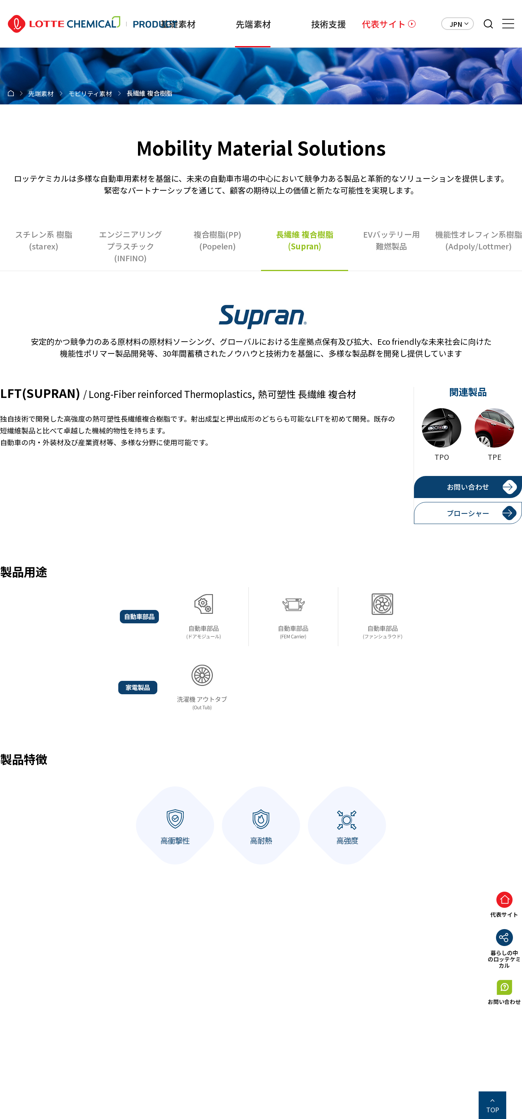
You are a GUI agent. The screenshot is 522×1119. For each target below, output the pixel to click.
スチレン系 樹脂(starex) (43, 240)
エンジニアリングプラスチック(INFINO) (130, 246)
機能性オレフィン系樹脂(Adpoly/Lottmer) (478, 240)
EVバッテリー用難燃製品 (391, 240)
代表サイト (384, 23)
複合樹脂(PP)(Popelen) (217, 240)
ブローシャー (468, 513)
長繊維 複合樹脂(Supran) (304, 240)
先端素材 (253, 23)
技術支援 (328, 23)
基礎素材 (178, 23)
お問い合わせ (468, 486)
